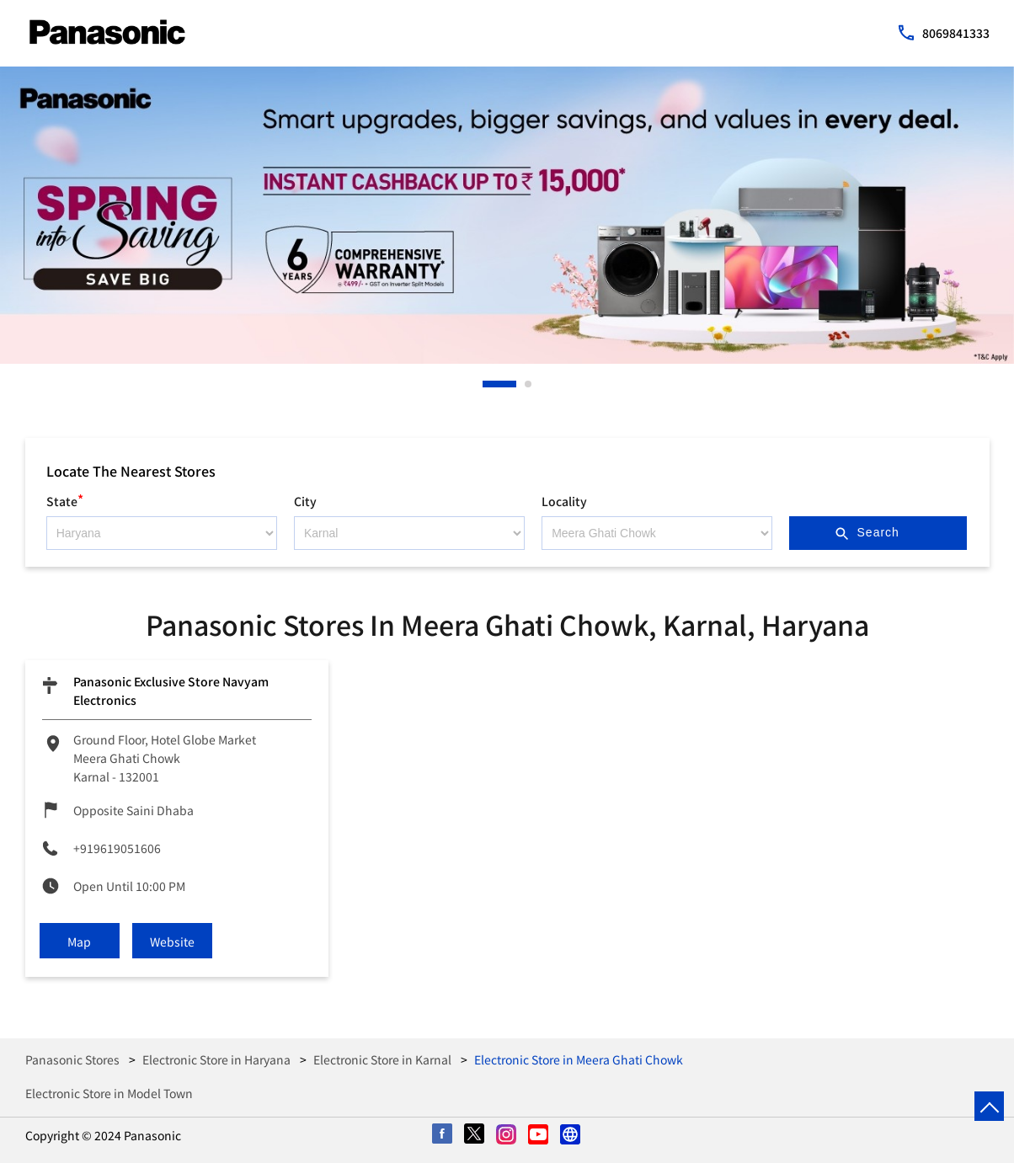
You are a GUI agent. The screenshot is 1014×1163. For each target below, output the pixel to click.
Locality (564, 501)
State (64, 499)
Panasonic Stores (73, 1059)
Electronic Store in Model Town (109, 1093)
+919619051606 (117, 848)
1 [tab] (487, 384)
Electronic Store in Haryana (216, 1059)
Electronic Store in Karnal (382, 1059)
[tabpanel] (507, 215)
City (305, 501)
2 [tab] (529, 384)
